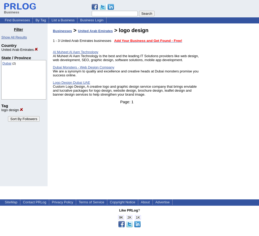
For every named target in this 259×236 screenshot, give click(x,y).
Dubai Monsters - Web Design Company (83, 67)
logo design (12, 110)
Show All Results (14, 37)
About (145, 202)
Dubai (6, 63)
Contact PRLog (34, 202)
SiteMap (11, 202)
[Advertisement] (232, 106)
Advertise (162, 202)
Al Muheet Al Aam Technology (75, 52)
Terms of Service (91, 202)
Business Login (91, 20)
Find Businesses (17, 20)
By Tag (40, 20)
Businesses (62, 31)
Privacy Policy (62, 202)
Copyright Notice (122, 202)
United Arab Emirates (19, 50)
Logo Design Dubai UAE (71, 83)
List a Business (63, 20)
